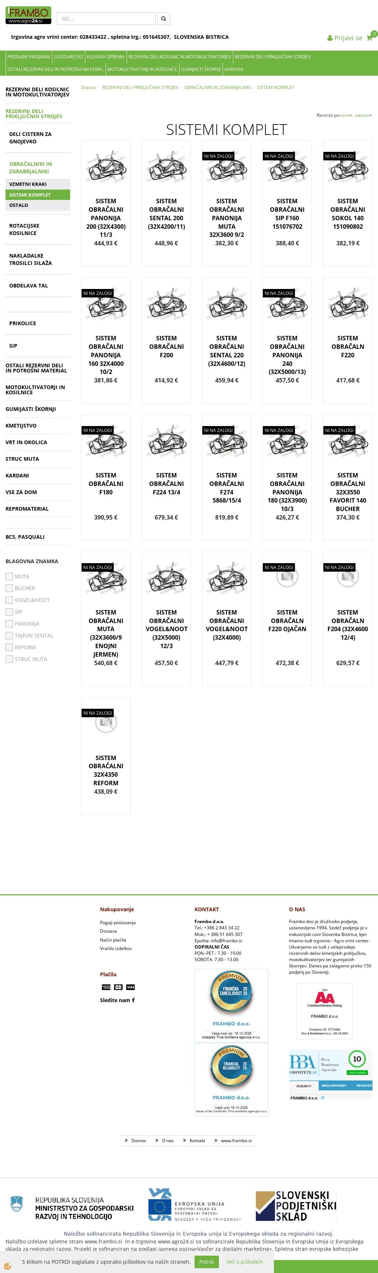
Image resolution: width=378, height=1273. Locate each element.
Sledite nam (115, 1000)
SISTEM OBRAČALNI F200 (166, 346)
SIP (13, 345)
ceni (346, 115)
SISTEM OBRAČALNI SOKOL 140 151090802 (347, 214)
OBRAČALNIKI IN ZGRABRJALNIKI (30, 167)
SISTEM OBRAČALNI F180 (106, 483)
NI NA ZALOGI (218, 156)
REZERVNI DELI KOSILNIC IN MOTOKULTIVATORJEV (179, 57)
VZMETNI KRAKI (28, 184)
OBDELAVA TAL (28, 285)
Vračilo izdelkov (116, 948)
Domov (88, 87)
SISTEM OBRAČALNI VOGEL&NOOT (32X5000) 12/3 (166, 629)
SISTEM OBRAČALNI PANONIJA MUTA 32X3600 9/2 (226, 218)
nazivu (363, 115)
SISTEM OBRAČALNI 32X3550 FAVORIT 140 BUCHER (348, 492)
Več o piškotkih (244, 1261)
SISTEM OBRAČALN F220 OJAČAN (287, 620)
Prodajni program (28, 57)
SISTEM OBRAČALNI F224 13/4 (166, 483)
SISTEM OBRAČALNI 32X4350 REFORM (106, 770)
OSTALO (18, 205)
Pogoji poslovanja (118, 922)
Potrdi (206, 1261)
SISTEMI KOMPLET (30, 194)
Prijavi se (344, 37)
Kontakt (197, 1140)
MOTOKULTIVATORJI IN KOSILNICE (142, 69)
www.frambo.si (236, 1140)
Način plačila (113, 940)
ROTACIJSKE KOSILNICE (24, 229)
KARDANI (233, 69)
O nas (168, 1140)
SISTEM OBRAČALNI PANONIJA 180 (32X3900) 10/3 (287, 492)
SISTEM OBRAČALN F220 (347, 346)
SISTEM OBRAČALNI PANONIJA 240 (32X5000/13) (287, 355)
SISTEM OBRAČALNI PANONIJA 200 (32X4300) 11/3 (106, 218)
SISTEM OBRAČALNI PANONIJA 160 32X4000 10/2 (106, 355)
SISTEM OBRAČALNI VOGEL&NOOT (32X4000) (226, 625)
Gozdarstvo (68, 57)
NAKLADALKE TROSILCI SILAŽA (30, 259)
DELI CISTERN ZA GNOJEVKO (30, 137)
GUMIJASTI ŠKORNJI (201, 69)
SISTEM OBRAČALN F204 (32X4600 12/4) (347, 625)
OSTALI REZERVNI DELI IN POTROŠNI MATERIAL (55, 69)
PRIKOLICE (22, 323)
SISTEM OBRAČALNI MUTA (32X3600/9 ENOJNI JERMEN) (106, 633)
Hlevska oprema (106, 57)
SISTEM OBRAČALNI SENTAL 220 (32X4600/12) (226, 351)
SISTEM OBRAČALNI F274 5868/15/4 (226, 488)
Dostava (108, 931)
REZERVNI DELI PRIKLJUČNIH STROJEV (273, 57)
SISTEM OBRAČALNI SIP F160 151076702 (287, 214)
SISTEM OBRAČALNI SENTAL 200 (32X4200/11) (166, 214)
